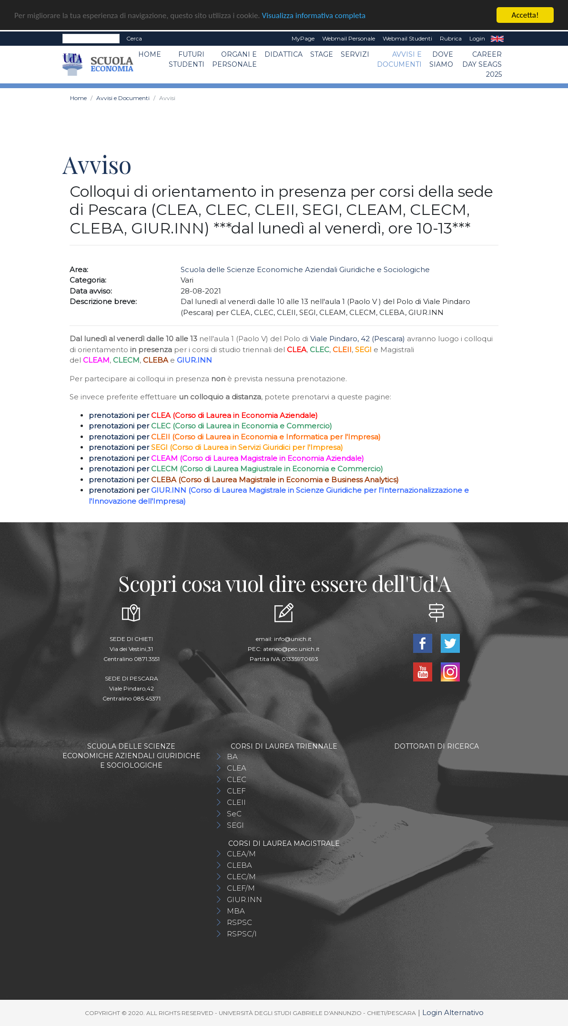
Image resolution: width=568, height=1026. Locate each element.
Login (477, 38)
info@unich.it (293, 638)
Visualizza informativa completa (314, 15)
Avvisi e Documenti (399, 59)
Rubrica (451, 38)
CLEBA (239, 865)
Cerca (134, 38)
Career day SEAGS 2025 (482, 64)
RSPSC (239, 922)
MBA (236, 910)
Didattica (283, 54)
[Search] (91, 38)
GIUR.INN (244, 899)
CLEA (236, 767)
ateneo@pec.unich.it (291, 648)
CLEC (236, 779)
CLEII (236, 802)
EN (497, 38)
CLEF (236, 790)
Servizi (355, 54)
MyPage (303, 38)
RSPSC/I (242, 933)
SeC (234, 813)
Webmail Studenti (407, 38)
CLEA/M (241, 853)
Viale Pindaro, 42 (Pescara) (357, 338)
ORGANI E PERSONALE (234, 59)
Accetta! (525, 15)
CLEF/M (241, 888)
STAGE (321, 54)
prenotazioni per (120, 415)
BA (232, 756)
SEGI (235, 825)
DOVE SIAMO (441, 59)
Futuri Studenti (186, 59)
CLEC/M (241, 876)
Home (149, 54)
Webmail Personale (348, 38)
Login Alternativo (453, 1012)
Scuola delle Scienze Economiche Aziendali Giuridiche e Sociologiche (305, 269)
